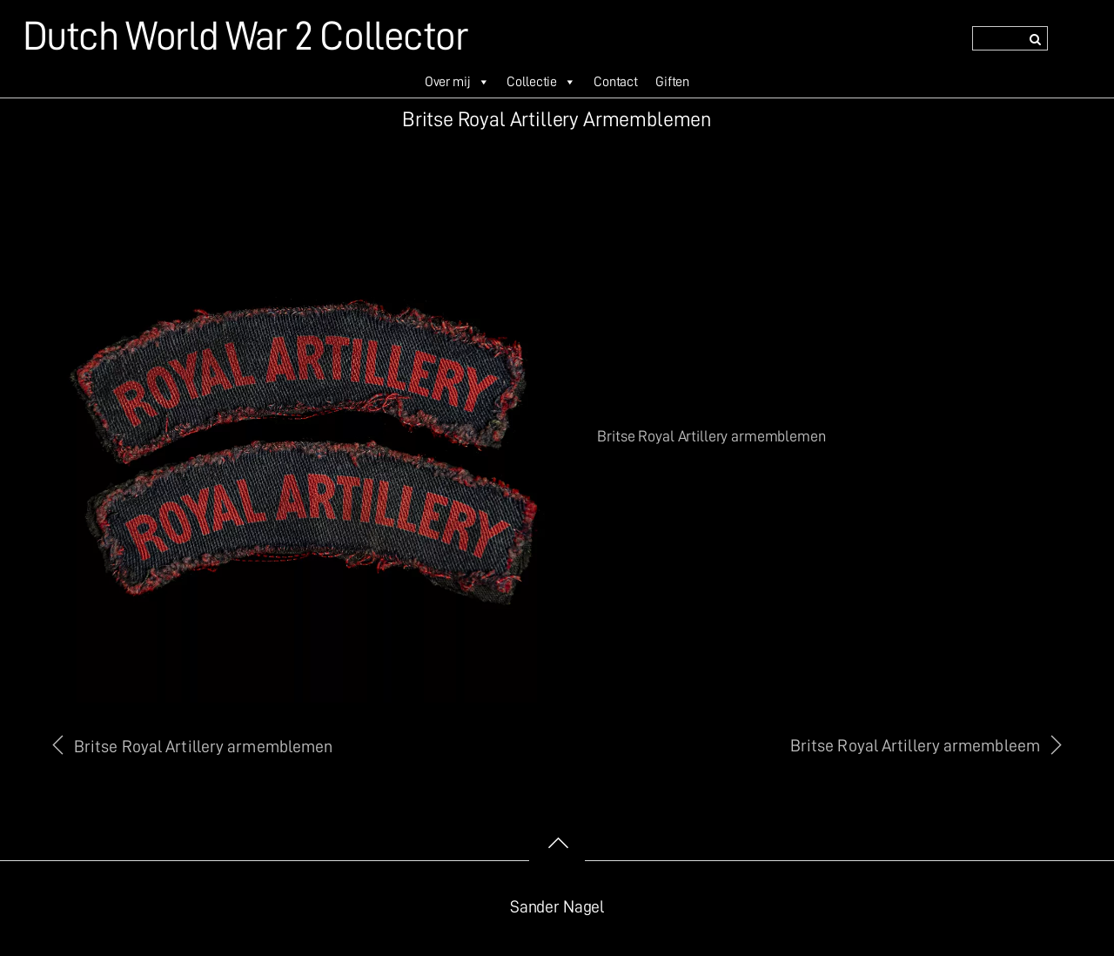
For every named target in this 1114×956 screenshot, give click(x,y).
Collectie (541, 82)
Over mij (457, 82)
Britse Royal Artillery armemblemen (203, 746)
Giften (672, 82)
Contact (616, 82)
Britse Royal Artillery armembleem (915, 745)
